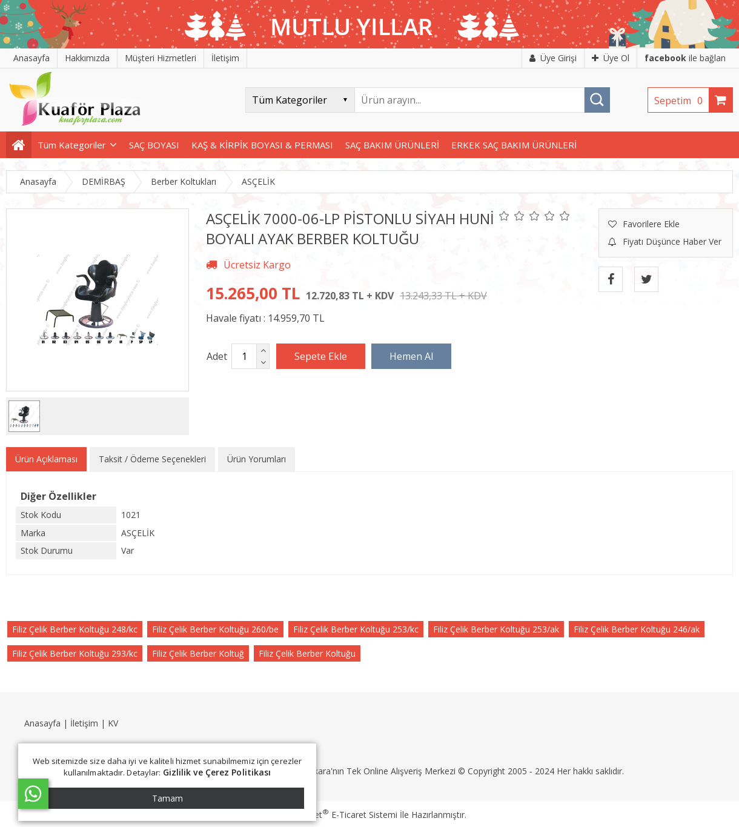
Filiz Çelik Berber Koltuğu (307, 653)
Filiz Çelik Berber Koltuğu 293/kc (75, 653)
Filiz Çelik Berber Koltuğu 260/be (215, 629)
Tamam (167, 798)
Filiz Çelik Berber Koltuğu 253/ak (496, 629)
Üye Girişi (553, 58)
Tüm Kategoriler (72, 145)
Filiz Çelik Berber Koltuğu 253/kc (356, 629)
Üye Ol (610, 58)
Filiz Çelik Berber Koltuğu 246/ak (637, 629)
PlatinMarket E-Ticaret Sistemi (335, 814)
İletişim (84, 723)
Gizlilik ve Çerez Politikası (217, 772)
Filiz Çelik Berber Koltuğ (198, 653)
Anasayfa (42, 723)
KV (113, 723)
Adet (217, 356)
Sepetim (681, 100)
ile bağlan (685, 58)
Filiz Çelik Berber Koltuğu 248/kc (75, 629)
